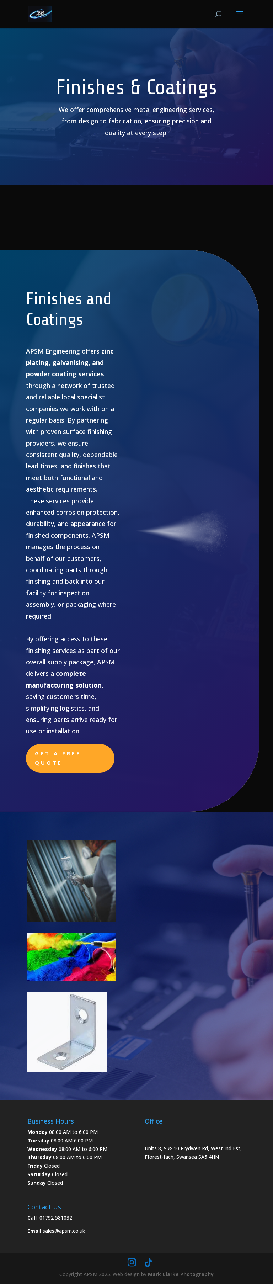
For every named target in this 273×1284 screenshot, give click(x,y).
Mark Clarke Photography (181, 1274)
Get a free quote (58, 758)
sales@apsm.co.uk (64, 1230)
